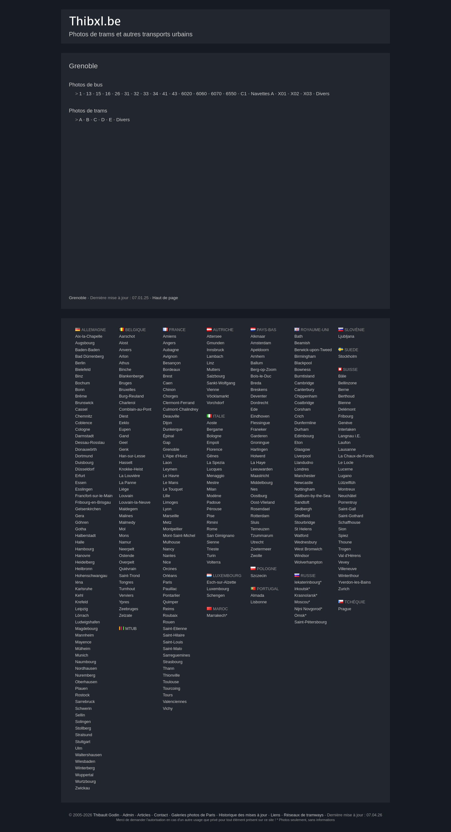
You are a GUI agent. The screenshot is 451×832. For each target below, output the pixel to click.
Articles (143, 815)
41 (165, 93)
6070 (216, 93)
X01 (282, 93)
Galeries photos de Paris (193, 815)
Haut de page (165, 297)
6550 (231, 93)
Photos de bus (85, 85)
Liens (275, 815)
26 (117, 93)
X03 (307, 93)
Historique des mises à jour (243, 815)
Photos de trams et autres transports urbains (131, 34)
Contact (161, 815)
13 (88, 93)
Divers (322, 93)
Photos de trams (88, 111)
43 (174, 93)
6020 (186, 93)
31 (127, 93)
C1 (243, 93)
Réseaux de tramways (304, 815)
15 (98, 93)
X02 (295, 93)
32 (136, 93)
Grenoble (83, 66)
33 (145, 93)
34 (155, 93)
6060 (201, 93)
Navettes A (262, 93)
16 (108, 93)
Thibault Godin (106, 815)
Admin (128, 815)
